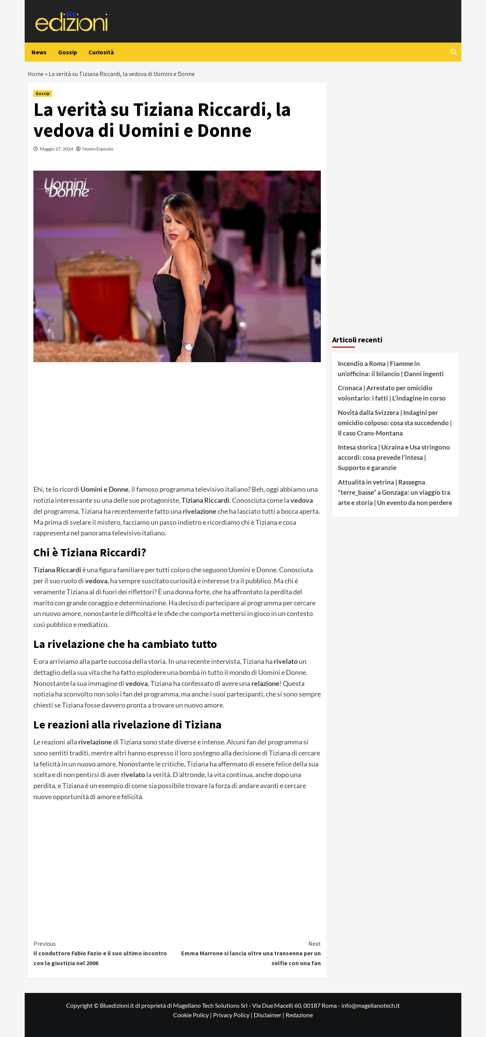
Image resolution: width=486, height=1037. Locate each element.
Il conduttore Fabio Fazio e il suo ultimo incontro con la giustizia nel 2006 (105, 953)
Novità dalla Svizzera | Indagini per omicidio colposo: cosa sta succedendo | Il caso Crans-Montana (395, 422)
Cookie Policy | (193, 1014)
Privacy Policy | (233, 1014)
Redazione (299, 1014)
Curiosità (101, 52)
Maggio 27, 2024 (56, 149)
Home (36, 74)
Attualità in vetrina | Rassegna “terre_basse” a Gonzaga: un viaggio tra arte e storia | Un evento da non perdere (395, 492)
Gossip (67, 52)
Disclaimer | (270, 1014)
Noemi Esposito (98, 149)
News (39, 52)
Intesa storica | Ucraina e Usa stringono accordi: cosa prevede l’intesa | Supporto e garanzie (394, 457)
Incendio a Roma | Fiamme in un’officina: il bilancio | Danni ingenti (391, 368)
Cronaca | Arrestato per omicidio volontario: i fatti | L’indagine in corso (392, 393)
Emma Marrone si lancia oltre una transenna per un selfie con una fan (249, 953)
